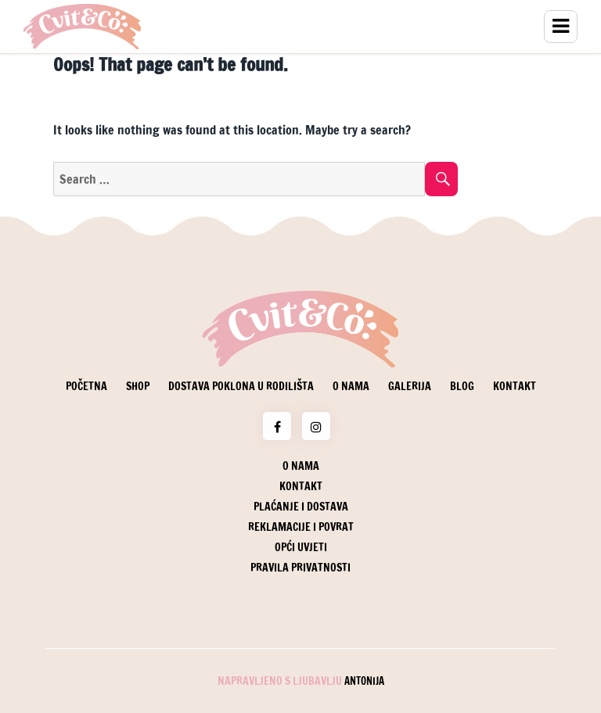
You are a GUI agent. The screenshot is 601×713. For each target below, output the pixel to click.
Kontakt (514, 386)
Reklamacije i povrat (301, 527)
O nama (351, 386)
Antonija (364, 681)
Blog (462, 386)
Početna (86, 386)
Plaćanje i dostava (301, 506)
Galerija (409, 386)
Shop (137, 386)
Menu (561, 26)
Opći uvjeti (301, 547)
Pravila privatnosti (300, 567)
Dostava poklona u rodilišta (241, 386)
